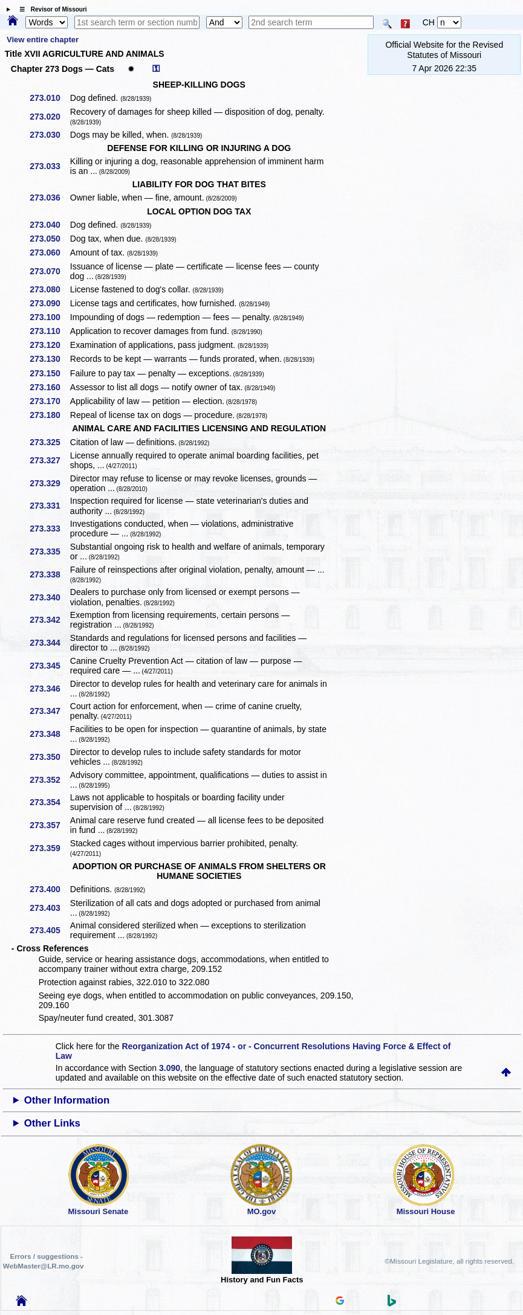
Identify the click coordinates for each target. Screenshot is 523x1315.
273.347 (49, 711)
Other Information (67, 1100)
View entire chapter (43, 39)
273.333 (49, 528)
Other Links (52, 1123)
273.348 (49, 734)
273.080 (49, 289)
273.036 (49, 197)
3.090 (169, 1068)
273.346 (49, 688)
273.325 (49, 442)
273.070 (49, 271)
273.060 (49, 252)
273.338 (49, 574)
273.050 (49, 238)
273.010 (49, 98)
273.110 (49, 331)
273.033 (49, 166)
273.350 (49, 757)
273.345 (49, 665)
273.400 (49, 889)
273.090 (49, 303)
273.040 (49, 225)
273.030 (49, 135)
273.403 (49, 908)
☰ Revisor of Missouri (50, 9)
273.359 (49, 848)
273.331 (49, 505)
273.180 (49, 415)
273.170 (49, 401)
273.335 (49, 551)
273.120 (49, 345)
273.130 (49, 359)
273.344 (49, 643)
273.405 (49, 930)
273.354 (49, 802)
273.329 (49, 483)
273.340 (49, 597)
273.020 (49, 116)
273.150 (49, 373)
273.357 (49, 825)
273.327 (49, 460)
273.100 (49, 317)
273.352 (49, 780)
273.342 (49, 620)
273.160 (49, 387)
